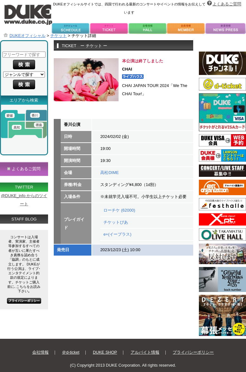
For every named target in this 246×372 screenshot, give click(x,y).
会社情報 (40, 352)
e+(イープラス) (117, 234)
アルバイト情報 (145, 352)
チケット (58, 35)
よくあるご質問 (226, 4)
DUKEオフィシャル (27, 35)
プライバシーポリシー (193, 352)
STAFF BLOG (24, 219)
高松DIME (109, 172)
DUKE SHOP (105, 352)
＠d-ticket (70, 352)
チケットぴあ (115, 222)
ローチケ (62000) (119, 210)
